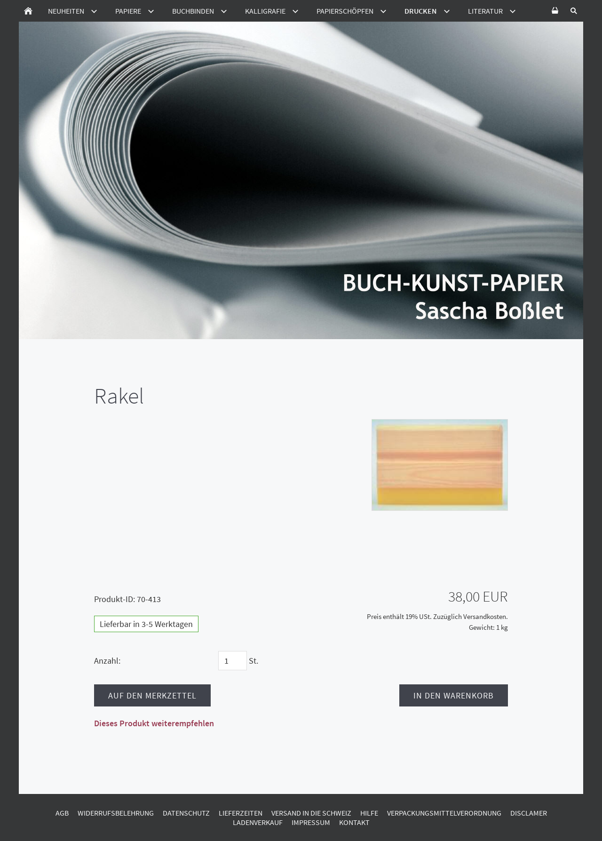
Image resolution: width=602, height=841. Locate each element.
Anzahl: (107, 660)
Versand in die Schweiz (311, 812)
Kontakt (354, 822)
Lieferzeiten (240, 812)
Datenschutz (186, 812)
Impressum (311, 822)
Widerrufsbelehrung (116, 812)
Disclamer (528, 812)
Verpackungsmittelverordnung (444, 812)
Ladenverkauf (258, 822)
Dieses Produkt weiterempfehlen (154, 723)
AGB (62, 812)
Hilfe (369, 812)
